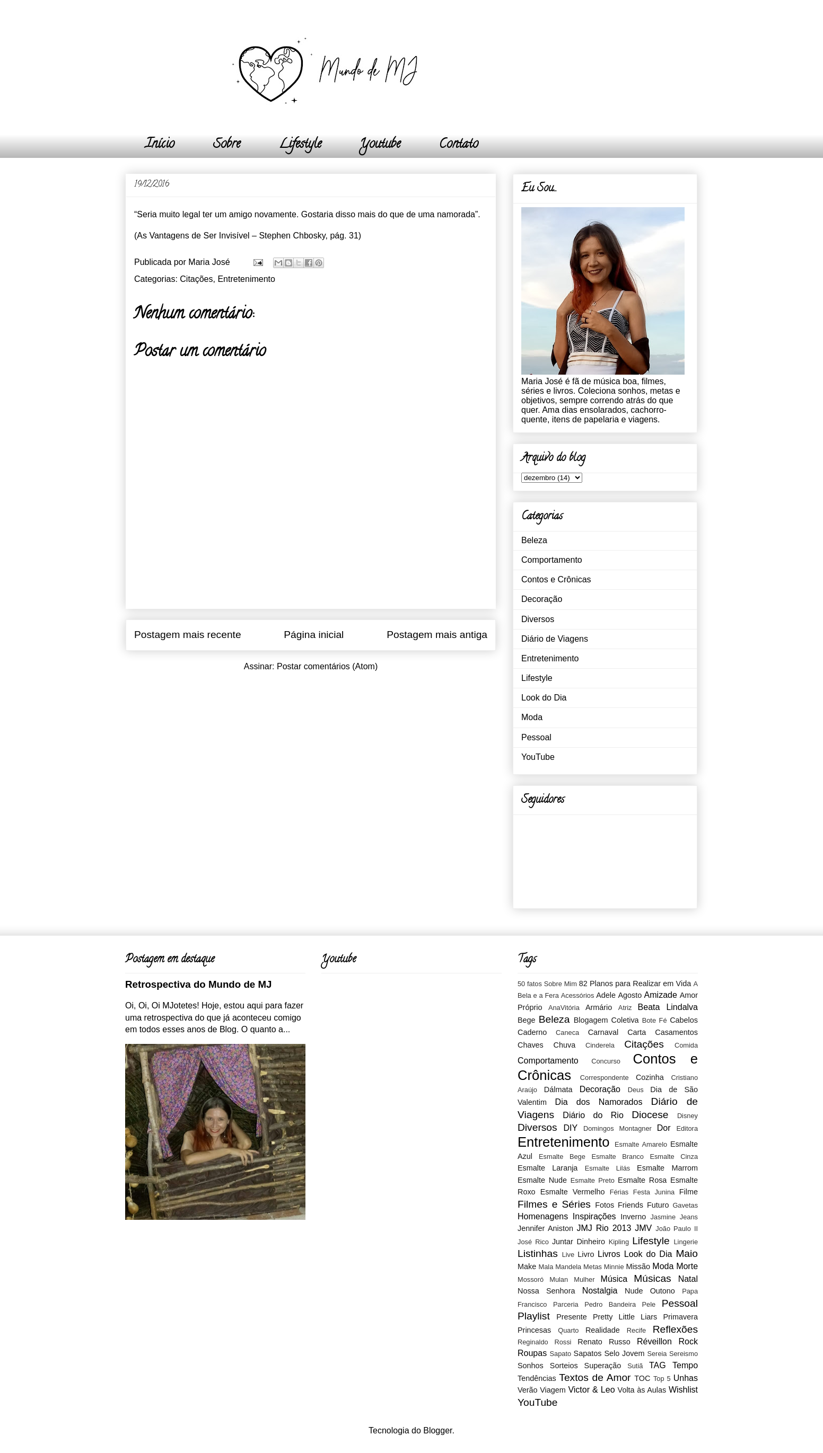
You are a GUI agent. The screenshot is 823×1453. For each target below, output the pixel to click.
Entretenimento (246, 278)
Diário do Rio (593, 1115)
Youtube (380, 145)
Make (527, 1266)
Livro (585, 1254)
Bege (527, 1020)
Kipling (619, 1242)
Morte (687, 1266)
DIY (570, 1127)
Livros (609, 1254)
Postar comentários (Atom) (327, 666)
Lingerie (685, 1242)
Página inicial (314, 634)
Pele (649, 1304)
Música (614, 1278)
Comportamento (551, 559)
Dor (664, 1127)
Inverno (633, 1216)
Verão (528, 1390)
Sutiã (635, 1366)
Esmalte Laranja (547, 1168)
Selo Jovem (624, 1353)
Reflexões (675, 1329)
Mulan (558, 1279)
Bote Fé (654, 1020)
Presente (571, 1317)
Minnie (614, 1267)
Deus (636, 1090)
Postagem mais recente (187, 634)
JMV (643, 1228)
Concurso (605, 1061)
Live (568, 1255)
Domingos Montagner (617, 1128)
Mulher (584, 1279)
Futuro (658, 1205)
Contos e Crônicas (556, 579)
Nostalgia (600, 1290)
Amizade (660, 994)
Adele (606, 995)
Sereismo (683, 1354)
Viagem (553, 1390)
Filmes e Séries (554, 1204)
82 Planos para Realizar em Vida (635, 983)
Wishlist (683, 1389)
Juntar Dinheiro (578, 1241)
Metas (592, 1267)
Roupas (532, 1353)
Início (159, 145)
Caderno (532, 1032)
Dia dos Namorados (599, 1101)
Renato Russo (603, 1341)
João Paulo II (676, 1229)
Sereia (657, 1354)
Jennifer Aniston (545, 1228)
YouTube (538, 756)
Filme (688, 1192)
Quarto (568, 1330)
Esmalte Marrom (667, 1168)
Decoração (541, 599)
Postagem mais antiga (437, 634)
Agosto (630, 995)
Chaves (531, 1045)
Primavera (680, 1317)
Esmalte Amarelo (641, 1144)
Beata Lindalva (668, 1007)
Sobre (226, 145)
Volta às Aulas (642, 1390)
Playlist (534, 1316)
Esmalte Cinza (674, 1156)
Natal (688, 1278)
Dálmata (558, 1089)
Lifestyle (300, 145)
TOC (642, 1378)
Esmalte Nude (542, 1180)
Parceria (566, 1304)
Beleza (534, 540)
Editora (687, 1128)
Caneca (567, 1032)
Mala (546, 1267)
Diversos (537, 619)
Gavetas (685, 1205)
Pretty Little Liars (625, 1317)
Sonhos (531, 1365)
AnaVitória (564, 1008)
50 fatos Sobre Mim (547, 984)
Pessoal (536, 737)
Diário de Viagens (554, 638)
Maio (687, 1253)
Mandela (568, 1267)
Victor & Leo (591, 1389)
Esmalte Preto (593, 1180)
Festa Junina (654, 1192)
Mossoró (531, 1279)
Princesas (534, 1330)
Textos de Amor (595, 1377)
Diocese (650, 1114)
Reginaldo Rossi (544, 1342)
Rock (688, 1341)
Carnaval (603, 1032)
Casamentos (676, 1032)
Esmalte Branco (617, 1156)
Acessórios (577, 995)
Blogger (437, 1430)
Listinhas (538, 1253)
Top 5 (662, 1379)
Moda (531, 717)
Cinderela (600, 1045)
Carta (636, 1032)
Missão (638, 1266)
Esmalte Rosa (642, 1180)
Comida (686, 1045)
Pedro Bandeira (610, 1304)
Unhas (685, 1378)
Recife (636, 1330)
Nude (634, 1291)
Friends (630, 1205)
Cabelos (684, 1020)
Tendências (537, 1378)
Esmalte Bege (562, 1156)
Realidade (602, 1330)
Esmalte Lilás (607, 1168)
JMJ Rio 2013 (603, 1228)
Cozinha (650, 1077)
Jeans (689, 1217)
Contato (458, 145)
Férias (619, 1192)
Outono (662, 1291)
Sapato (561, 1354)
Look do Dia (543, 697)
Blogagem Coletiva (606, 1020)
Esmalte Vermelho (572, 1192)
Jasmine (663, 1217)
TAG (657, 1365)
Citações (196, 278)
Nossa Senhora (546, 1291)
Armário (598, 1007)
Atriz (625, 1008)
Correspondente (604, 1078)
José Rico (533, 1242)
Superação (602, 1365)
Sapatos (588, 1353)
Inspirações (594, 1216)
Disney (687, 1116)
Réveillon (654, 1341)
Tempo (685, 1365)
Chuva (565, 1045)
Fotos (604, 1205)
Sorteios (564, 1365)
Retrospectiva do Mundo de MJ (198, 984)
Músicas (652, 1278)
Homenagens (543, 1216)
